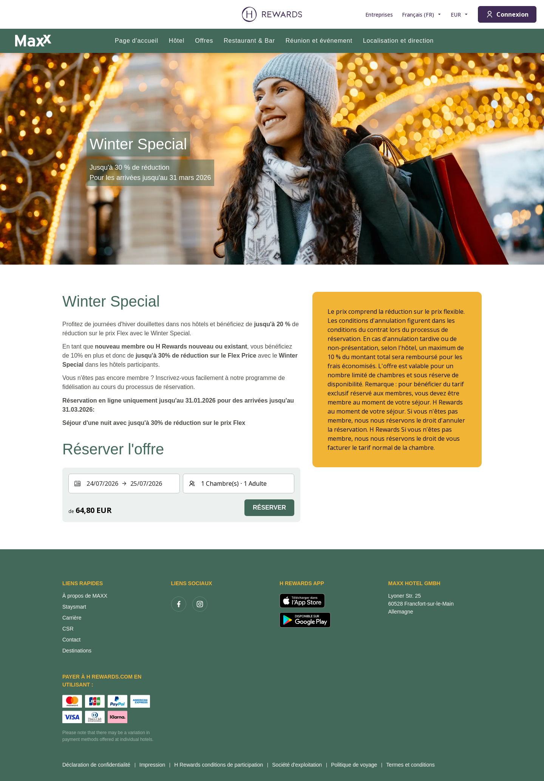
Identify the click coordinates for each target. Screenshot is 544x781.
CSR (68, 629)
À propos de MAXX (84, 596)
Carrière (72, 618)
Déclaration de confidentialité (98, 765)
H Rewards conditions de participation (220, 765)
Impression (154, 765)
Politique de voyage (356, 765)
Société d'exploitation (299, 765)
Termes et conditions (412, 765)
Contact (71, 640)
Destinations (76, 651)
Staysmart (74, 607)
